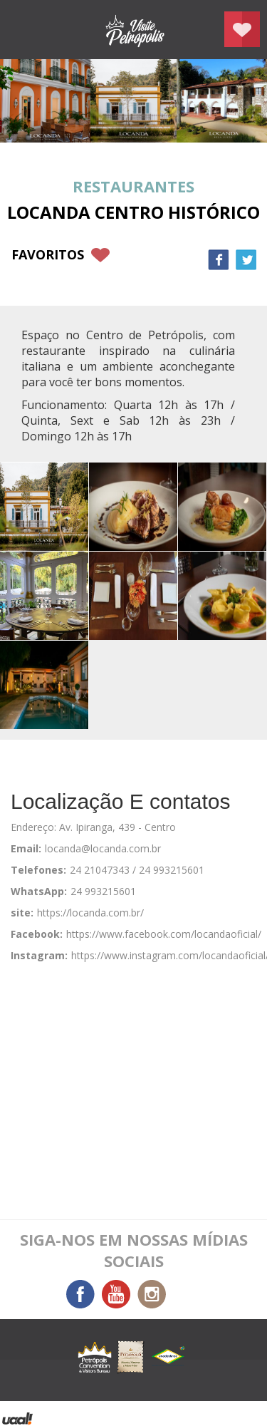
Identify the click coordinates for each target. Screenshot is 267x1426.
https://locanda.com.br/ (90, 912)
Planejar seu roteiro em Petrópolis (242, 29)
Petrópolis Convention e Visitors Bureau (134, 29)
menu (25, 30)
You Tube (116, 1294)
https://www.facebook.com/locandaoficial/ (163, 934)
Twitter (246, 259)
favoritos (47, 254)
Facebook (218, 259)
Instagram (151, 1294)
